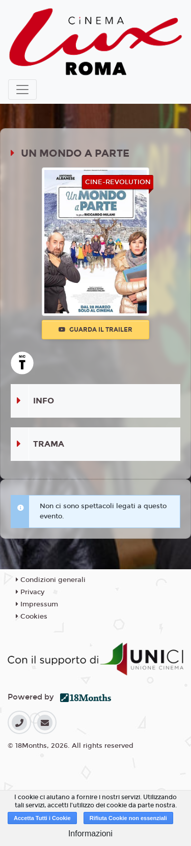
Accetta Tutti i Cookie (42, 818)
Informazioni (90, 833)
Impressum (37, 604)
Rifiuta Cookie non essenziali (128, 818)
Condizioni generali (51, 580)
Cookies (31, 616)
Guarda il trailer (95, 329)
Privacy (30, 592)
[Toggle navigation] (22, 89)
